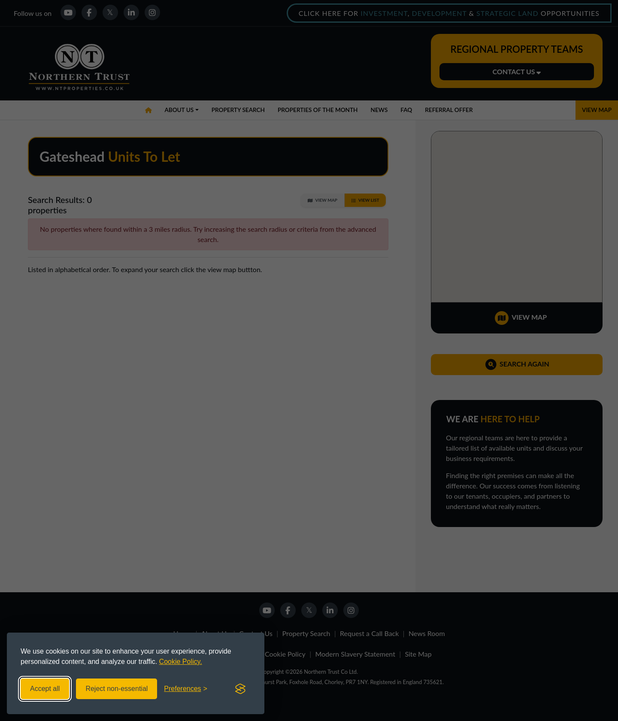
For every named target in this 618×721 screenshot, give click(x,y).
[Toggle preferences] (185, 688)
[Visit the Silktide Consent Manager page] (240, 689)
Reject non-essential (116, 688)
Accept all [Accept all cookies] (45, 688)
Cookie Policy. (180, 661)
